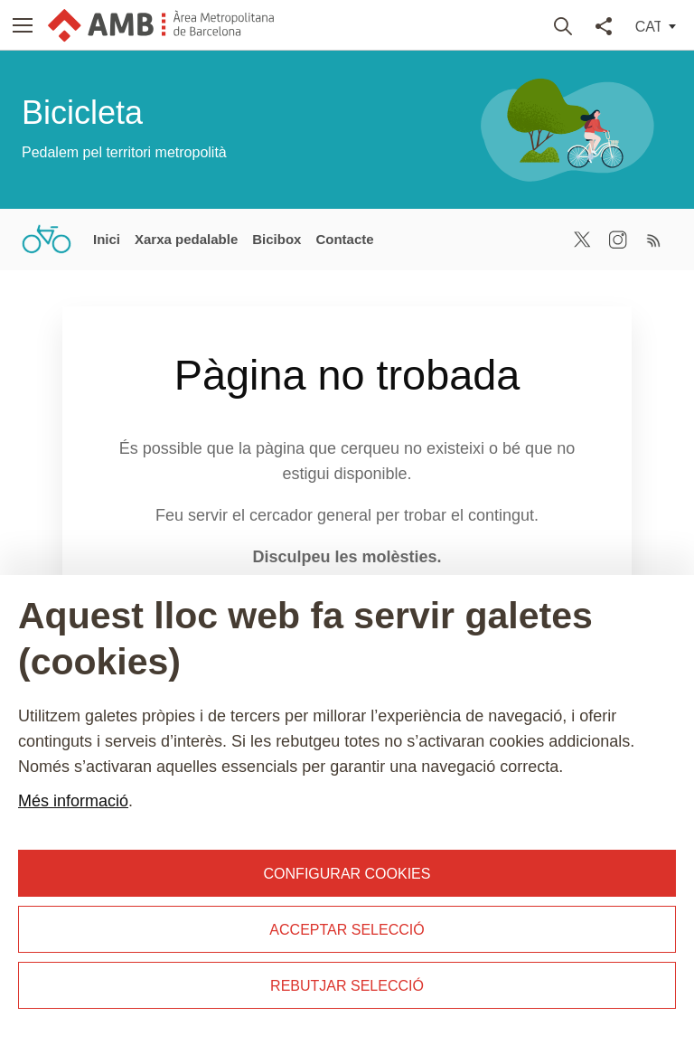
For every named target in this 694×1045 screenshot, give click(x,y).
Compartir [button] (604, 25)
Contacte (344, 239)
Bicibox (276, 239)
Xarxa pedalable (186, 239)
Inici (106, 239)
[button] (23, 25)
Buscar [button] (563, 25)
